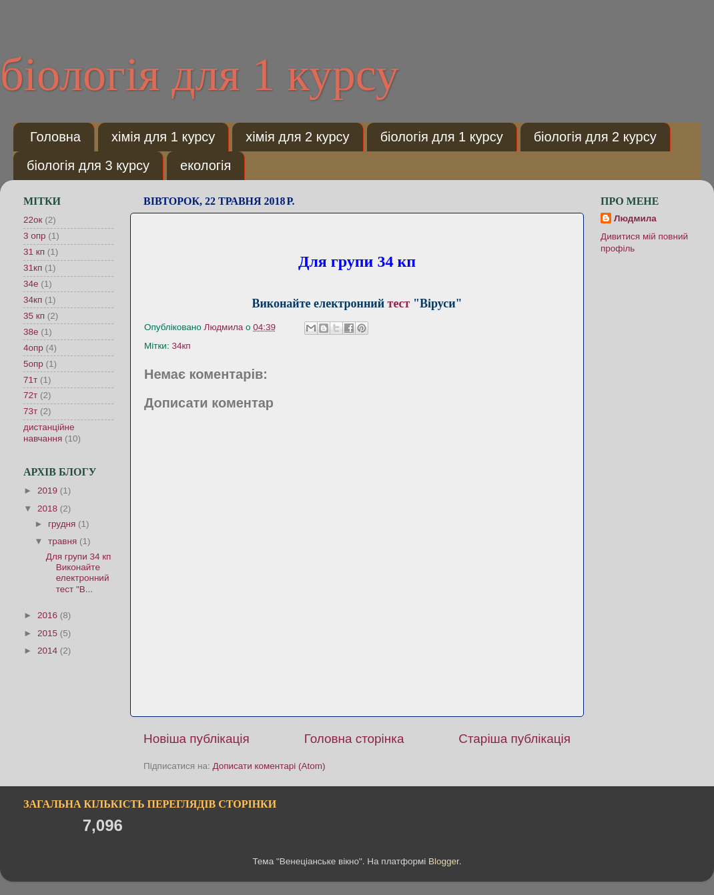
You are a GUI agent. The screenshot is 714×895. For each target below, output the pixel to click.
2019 (48, 491)
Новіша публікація (196, 739)
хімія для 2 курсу (297, 136)
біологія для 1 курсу (199, 74)
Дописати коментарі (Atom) (268, 766)
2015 (48, 633)
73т (30, 411)
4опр (33, 348)
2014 (48, 651)
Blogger (443, 861)
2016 (48, 615)
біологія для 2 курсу (595, 136)
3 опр (34, 236)
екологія (205, 165)
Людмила (635, 218)
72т (30, 395)
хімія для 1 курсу (163, 136)
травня (63, 541)
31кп (32, 268)
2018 (48, 509)
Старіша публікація (514, 739)
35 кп (34, 316)
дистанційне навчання (48, 432)
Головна (55, 136)
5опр (33, 364)
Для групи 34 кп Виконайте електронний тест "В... (78, 573)
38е (31, 332)
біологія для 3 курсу (88, 165)
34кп (180, 346)
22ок (32, 220)
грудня (63, 524)
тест (399, 303)
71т (30, 380)
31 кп (34, 252)
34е (31, 284)
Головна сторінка (354, 739)
